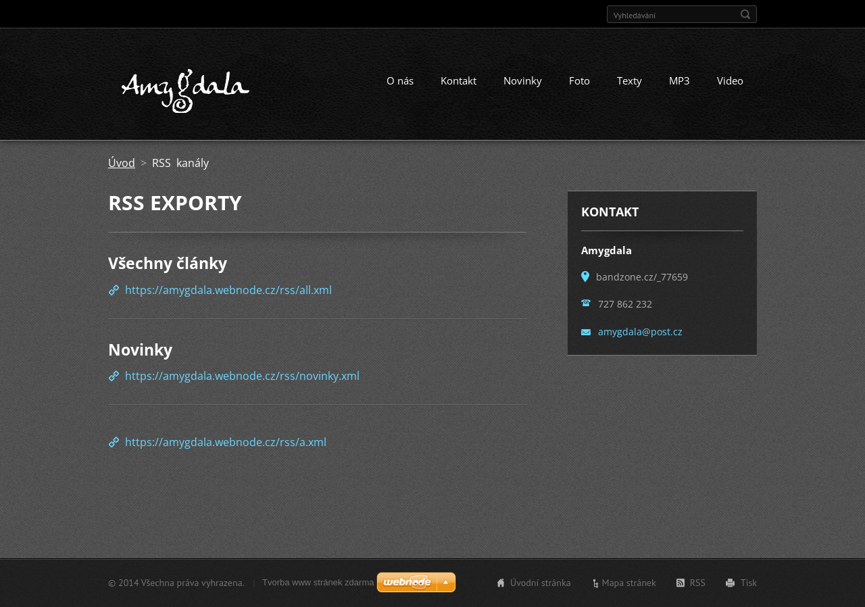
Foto (579, 80)
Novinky (522, 80)
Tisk (749, 583)
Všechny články (167, 263)
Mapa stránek (629, 583)
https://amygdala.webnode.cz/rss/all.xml (228, 290)
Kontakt (458, 80)
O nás (400, 80)
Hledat (745, 14)
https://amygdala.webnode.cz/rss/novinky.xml (242, 375)
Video (730, 80)
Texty (629, 80)
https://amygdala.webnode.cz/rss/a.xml (225, 442)
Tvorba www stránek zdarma (318, 582)
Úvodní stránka (540, 583)
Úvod (121, 162)
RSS (698, 583)
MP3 (679, 80)
